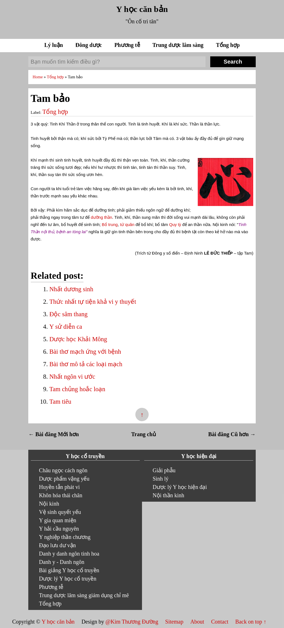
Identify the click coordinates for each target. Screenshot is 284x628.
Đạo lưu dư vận (57, 545)
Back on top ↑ (250, 622)
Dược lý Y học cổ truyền (68, 579)
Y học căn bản (142, 9)
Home (38, 77)
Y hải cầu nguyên (59, 529)
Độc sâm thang (68, 314)
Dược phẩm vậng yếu (64, 479)
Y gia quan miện (57, 520)
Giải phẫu (164, 470)
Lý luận (54, 45)
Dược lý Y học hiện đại (180, 487)
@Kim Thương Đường (132, 622)
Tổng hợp (228, 45)
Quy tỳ (175, 224)
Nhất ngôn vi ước (72, 376)
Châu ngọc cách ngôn (63, 470)
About (198, 622)
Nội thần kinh (168, 495)
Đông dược (89, 45)
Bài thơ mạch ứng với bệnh (85, 351)
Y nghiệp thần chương (65, 537)
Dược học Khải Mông (78, 339)
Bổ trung (110, 224)
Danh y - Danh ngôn (61, 562)
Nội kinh (49, 504)
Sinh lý (160, 479)
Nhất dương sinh (71, 289)
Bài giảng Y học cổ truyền (69, 570)
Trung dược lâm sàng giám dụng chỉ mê (84, 595)
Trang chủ (143, 434)
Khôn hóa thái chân (60, 495)
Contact (219, 622)
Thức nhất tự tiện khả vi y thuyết (92, 301)
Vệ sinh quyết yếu (60, 512)
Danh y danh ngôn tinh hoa (69, 554)
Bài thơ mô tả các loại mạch (85, 364)
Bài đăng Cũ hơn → (232, 434)
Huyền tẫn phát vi (59, 487)
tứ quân (127, 224)
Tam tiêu (60, 401)
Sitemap (175, 622)
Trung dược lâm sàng (179, 45)
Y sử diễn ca (65, 326)
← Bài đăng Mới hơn (53, 434)
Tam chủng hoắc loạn (77, 389)
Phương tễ (127, 45)
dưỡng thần (101, 217)
